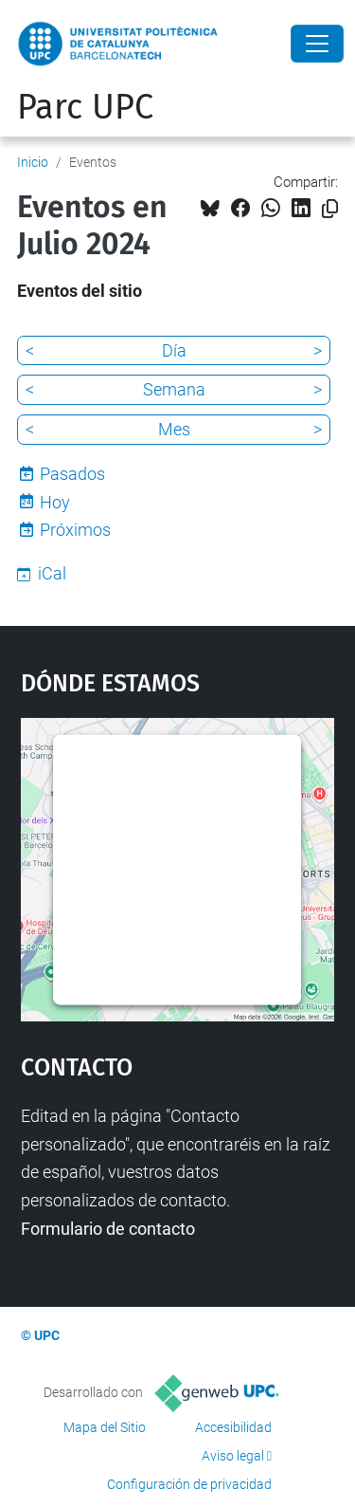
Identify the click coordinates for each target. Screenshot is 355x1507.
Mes (174, 429)
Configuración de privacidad (189, 1484)
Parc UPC (85, 107)
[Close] (317, 44)
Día (174, 350)
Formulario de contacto (108, 1229)
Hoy (55, 502)
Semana (174, 389)
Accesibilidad (233, 1427)
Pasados (72, 474)
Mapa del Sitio (104, 1427)
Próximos (75, 530)
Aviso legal (233, 1455)
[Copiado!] (330, 209)
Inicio (32, 162)
